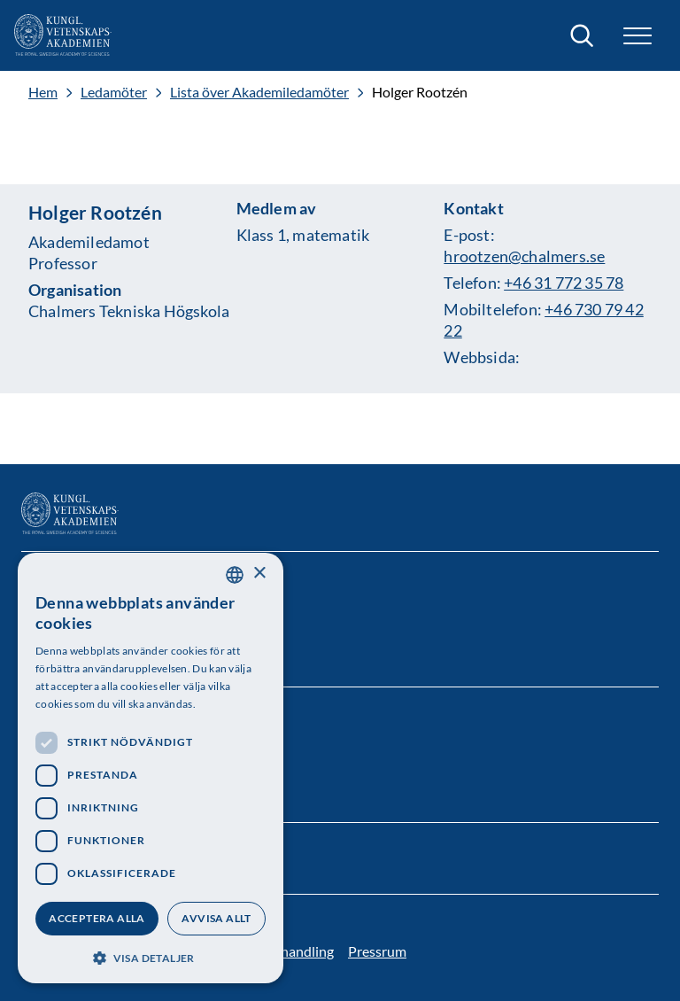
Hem (43, 92)
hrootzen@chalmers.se (524, 256)
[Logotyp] (63, 35)
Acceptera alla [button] (97, 918)
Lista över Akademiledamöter (259, 92)
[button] (637, 35)
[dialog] (150, 768)
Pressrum (377, 951)
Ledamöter (114, 92)
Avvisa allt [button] (216, 918)
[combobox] (234, 575)
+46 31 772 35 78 (563, 282)
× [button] (259, 573)
